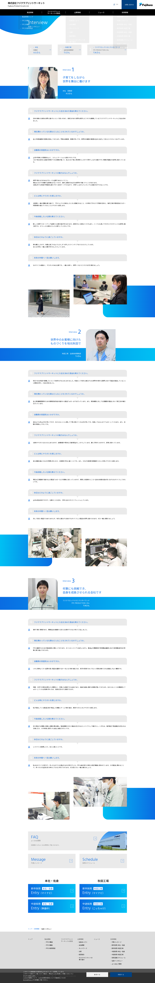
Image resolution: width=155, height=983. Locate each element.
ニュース (101, 12)
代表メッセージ (116, 942)
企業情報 (77, 12)
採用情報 (125, 12)
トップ (30, 939)
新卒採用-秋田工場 (117, 948)
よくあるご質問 (116, 964)
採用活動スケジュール (118, 958)
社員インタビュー (117, 961)
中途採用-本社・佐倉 (118, 951)
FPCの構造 (49, 942)
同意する (121, 974)
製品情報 (30, 12)
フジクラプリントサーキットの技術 (53, 12)
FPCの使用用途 (50, 948)
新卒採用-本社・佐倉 (118, 945)
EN (117, 4)
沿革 (80, 951)
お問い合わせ (129, 5)
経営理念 (81, 954)
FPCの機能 (49, 945)
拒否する (97, 974)
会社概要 (81, 945)
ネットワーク (83, 948)
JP (114, 5)
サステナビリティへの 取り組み (85, 959)
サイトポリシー (28, 980)
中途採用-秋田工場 (117, 954)
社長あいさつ (83, 942)
